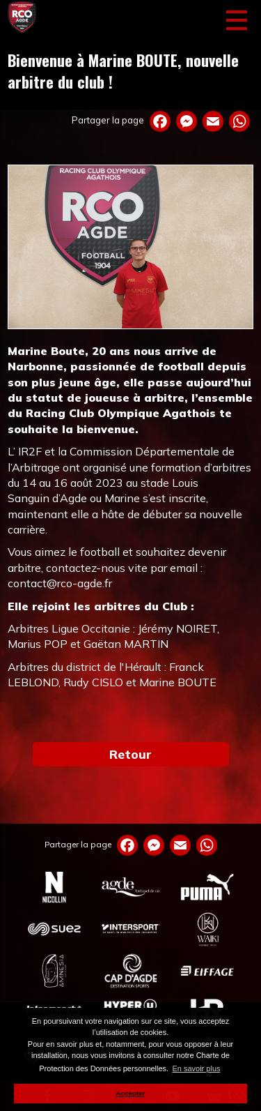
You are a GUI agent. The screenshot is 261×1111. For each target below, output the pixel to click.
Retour (130, 754)
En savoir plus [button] (196, 1068)
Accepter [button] (130, 1093)
